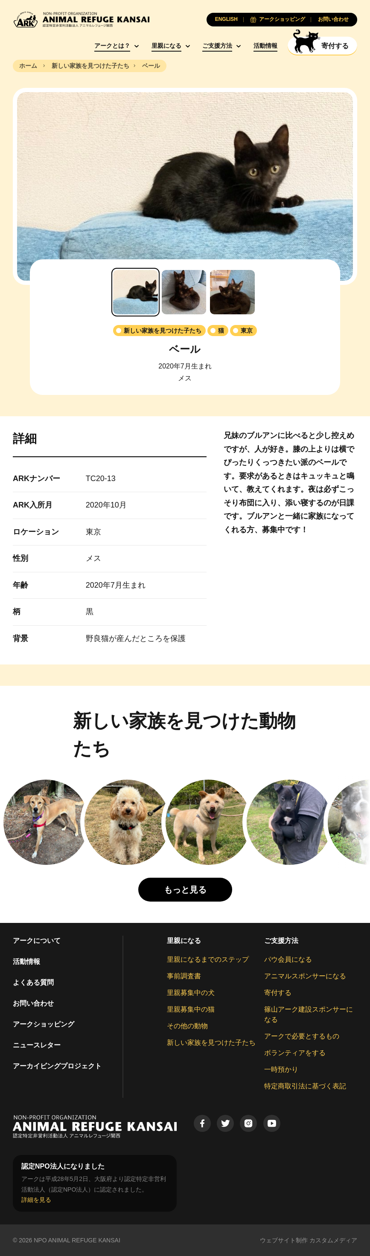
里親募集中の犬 (191, 992)
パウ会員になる (288, 959)
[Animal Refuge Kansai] (81, 19)
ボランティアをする (295, 1052)
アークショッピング (43, 1024)
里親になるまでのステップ (208, 959)
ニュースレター (37, 1045)
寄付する (277, 992)
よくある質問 (33, 982)
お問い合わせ (33, 1003)
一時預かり (281, 1069)
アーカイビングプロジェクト (57, 1066)
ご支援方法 (217, 45)
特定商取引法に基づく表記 (305, 1086)
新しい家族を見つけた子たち (211, 1042)
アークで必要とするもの (301, 1036)
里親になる (166, 45)
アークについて (37, 940)
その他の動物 (187, 1026)
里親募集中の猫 (191, 1009)
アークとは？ (112, 45)
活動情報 (265, 45)
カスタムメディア (333, 1240)
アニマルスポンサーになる (305, 976)
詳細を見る (36, 1199)
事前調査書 (184, 976)
